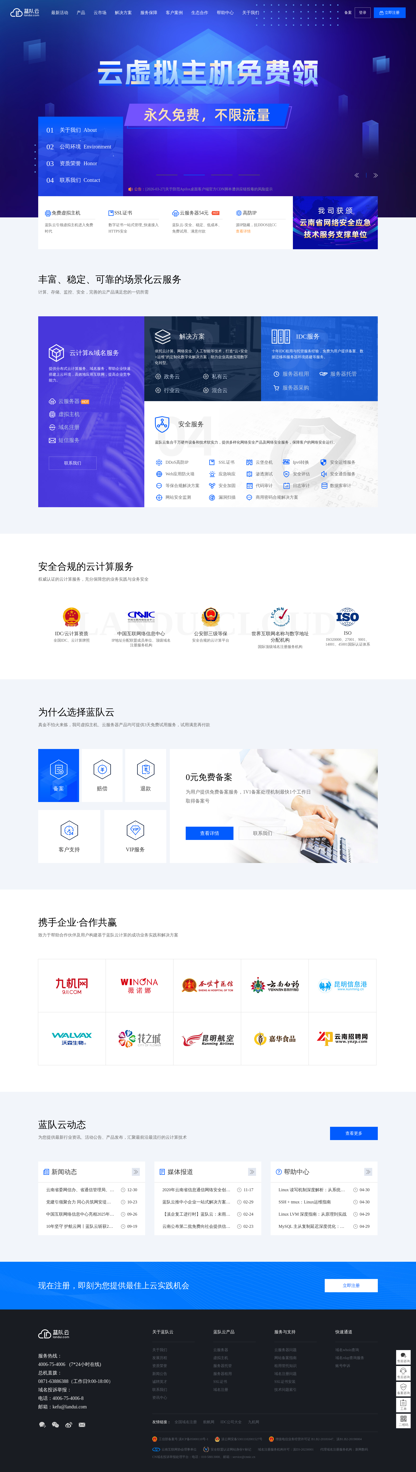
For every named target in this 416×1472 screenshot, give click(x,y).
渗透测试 (264, 474)
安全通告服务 (343, 474)
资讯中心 (159, 1398)
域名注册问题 (285, 1374)
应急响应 (227, 474)
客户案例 (174, 12)
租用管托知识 (285, 1366)
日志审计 (301, 485)
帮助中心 (225, 12)
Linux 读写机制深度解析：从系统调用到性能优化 (313, 1190)
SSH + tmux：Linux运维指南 (305, 1202)
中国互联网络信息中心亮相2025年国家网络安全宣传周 (80, 1214)
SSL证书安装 (285, 1382)
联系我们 (80, 180)
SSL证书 (227, 462)
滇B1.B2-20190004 (349, 1439)
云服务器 (69, 401)
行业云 (172, 390)
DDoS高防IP (177, 462)
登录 (362, 13)
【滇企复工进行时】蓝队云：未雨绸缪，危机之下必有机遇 (196, 1214)
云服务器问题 (285, 1350)
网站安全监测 (178, 497)
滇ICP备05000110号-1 (193, 1439)
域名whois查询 (347, 1350)
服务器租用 (296, 374)
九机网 (253, 1422)
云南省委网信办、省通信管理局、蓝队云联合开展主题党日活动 (80, 1190)
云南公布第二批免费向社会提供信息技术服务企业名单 (196, 1226)
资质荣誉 (78, 163)
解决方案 (123, 12)
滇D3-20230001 (303, 1449)
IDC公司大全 (231, 1422)
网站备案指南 (285, 1358)
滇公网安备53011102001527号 (241, 1439)
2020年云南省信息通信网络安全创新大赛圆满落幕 (196, 1190)
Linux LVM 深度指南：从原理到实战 (312, 1214)
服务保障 (148, 12)
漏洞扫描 (227, 497)
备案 (348, 13)
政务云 (172, 376)
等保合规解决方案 (183, 485)
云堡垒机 (264, 462)
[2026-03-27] (209, 189)
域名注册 (69, 427)
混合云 (220, 390)
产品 (81, 12)
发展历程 (159, 1358)
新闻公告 (159, 1374)
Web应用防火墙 (180, 474)
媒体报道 (180, 1171)
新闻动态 (64, 1171)
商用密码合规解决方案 (277, 497)
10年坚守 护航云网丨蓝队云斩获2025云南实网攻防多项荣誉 (80, 1226)
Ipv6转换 (301, 462)
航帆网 (208, 1422)
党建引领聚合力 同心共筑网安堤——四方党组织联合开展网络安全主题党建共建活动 (80, 1202)
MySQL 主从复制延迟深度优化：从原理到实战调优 (313, 1226)
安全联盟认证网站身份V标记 (231, 1449)
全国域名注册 (186, 1422)
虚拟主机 (69, 414)
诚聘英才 (159, 1382)
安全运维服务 (343, 462)
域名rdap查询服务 (349, 1358)
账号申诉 (342, 1366)
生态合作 (199, 12)
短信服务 (69, 440)
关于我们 (250, 12)
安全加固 (227, 485)
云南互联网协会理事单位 (179, 1449)
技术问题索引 (285, 1390)
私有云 (220, 376)
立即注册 (392, 13)
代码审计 (264, 485)
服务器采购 (296, 388)
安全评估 (301, 474)
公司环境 (85, 147)
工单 (403, 1409)
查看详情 (209, 833)
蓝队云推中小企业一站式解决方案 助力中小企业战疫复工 (196, 1202)
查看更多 (353, 1133)
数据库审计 (340, 485)
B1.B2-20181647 (322, 1439)
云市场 (100, 12)
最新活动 (59, 12)
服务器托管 (343, 374)
